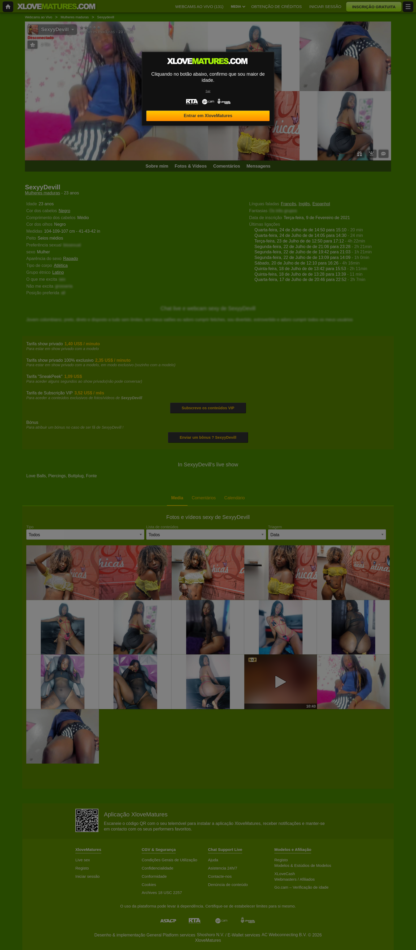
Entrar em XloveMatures (208, 115)
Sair (208, 91)
